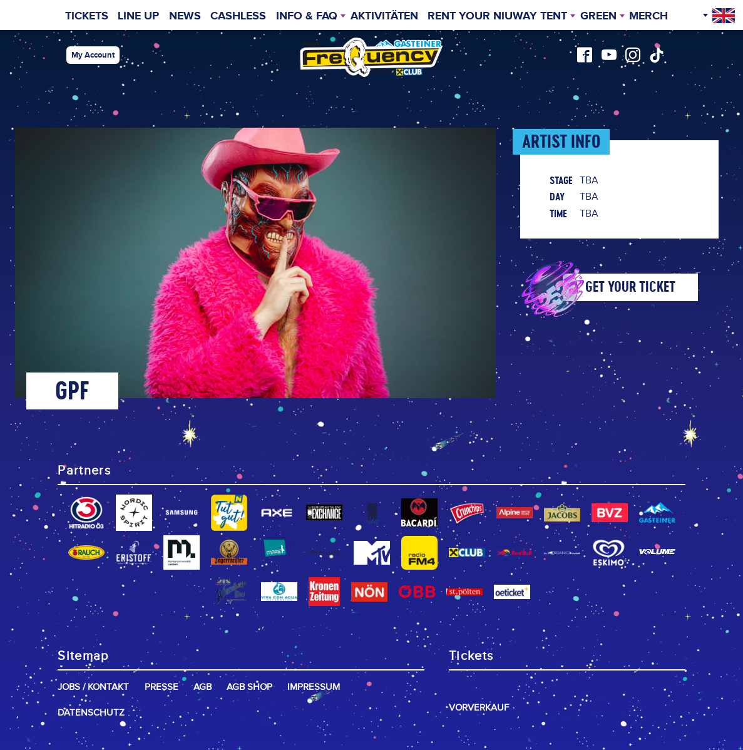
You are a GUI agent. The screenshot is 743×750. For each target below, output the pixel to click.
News (185, 16)
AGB (202, 687)
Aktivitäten (384, 16)
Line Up (138, 16)
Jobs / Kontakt (93, 687)
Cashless (238, 16)
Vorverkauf (479, 707)
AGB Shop (249, 687)
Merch (648, 16)
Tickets (86, 16)
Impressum (313, 687)
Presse (161, 687)
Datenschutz (91, 712)
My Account (93, 55)
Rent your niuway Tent (497, 16)
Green (598, 16)
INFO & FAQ (306, 16)
